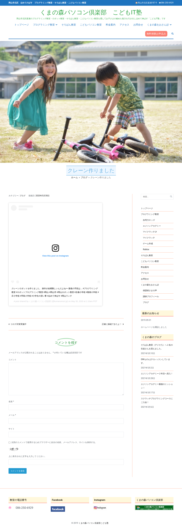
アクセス (124, 24)
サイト (12, 429)
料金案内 (110, 24)
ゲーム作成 (148, 243)
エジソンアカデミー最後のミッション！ (157, 386)
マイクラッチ (149, 238)
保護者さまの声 (150, 290)
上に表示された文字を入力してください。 (27, 456)
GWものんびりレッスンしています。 (155, 361)
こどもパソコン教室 (91, 24)
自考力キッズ (149, 220)
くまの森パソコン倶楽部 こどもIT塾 (91, 12)
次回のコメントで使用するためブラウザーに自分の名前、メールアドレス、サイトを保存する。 (54, 442)
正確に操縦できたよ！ (112, 324)
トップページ (21, 24)
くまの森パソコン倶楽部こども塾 (93, 523)
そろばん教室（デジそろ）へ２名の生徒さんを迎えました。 (157, 347)
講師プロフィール (151, 296)
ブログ (22, 195)
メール (12, 415)
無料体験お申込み (156, 33)
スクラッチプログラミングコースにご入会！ (157, 400)
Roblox (146, 249)
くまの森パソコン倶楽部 (40, 301)
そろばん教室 (68, 24)
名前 (11, 401)
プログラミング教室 (44, 24)
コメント (12, 359)
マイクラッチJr (150, 232)
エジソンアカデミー (152, 226)
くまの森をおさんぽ (158, 24)
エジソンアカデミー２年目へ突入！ (157, 373)
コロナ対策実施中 (18, 324)
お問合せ (138, 24)
